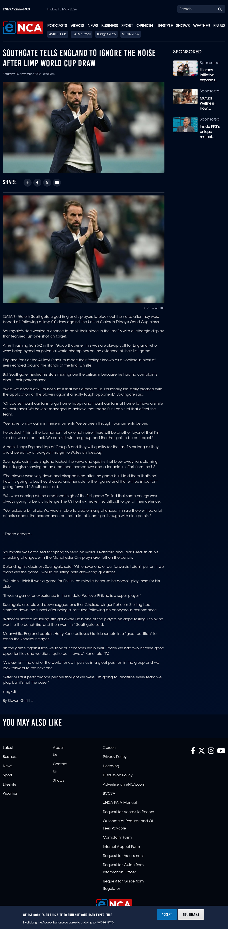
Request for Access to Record (128, 812)
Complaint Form (117, 837)
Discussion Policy (117, 775)
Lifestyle (164, 26)
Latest (8, 748)
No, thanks (191, 914)
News (93, 26)
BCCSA (109, 794)
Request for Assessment (123, 856)
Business (109, 26)
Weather (201, 26)
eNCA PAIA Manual (120, 803)
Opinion (144, 26)
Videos (77, 26)
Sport (127, 26)
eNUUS (219, 26)
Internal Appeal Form (121, 847)
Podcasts (57, 26)
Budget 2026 (106, 34)
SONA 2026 (130, 34)
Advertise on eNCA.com (124, 785)
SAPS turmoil (82, 34)
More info (105, 922)
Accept (167, 914)
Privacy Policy (114, 757)
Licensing (111, 766)
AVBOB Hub (57, 34)
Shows (183, 26)
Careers (109, 748)
